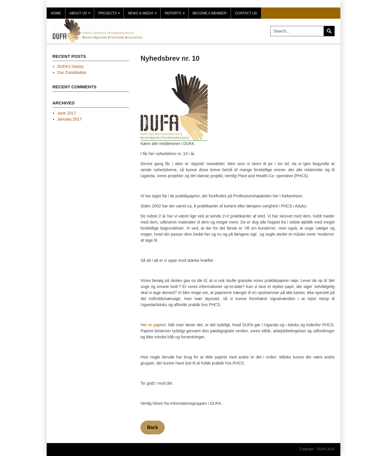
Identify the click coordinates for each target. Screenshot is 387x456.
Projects (110, 15)
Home (56, 13)
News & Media (143, 15)
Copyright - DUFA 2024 (317, 449)
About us (80, 15)
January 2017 (69, 119)
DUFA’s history (70, 66)
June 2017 (66, 113)
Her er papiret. (154, 325)
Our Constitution (71, 72)
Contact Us (246, 13)
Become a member (210, 13)
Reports (175, 15)
